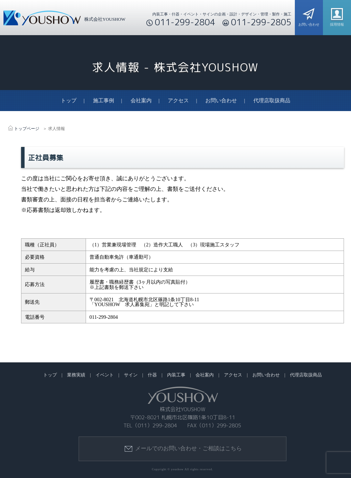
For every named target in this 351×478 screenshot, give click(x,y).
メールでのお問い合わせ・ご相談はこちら (183, 449)
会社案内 (141, 100)
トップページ (26, 128)
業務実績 (76, 375)
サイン (131, 375)
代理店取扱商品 (271, 100)
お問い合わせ (308, 15)
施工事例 (103, 100)
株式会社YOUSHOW (62, 19)
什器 (152, 375)
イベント (104, 375)
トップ (69, 100)
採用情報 (337, 15)
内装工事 (176, 375)
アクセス (178, 100)
